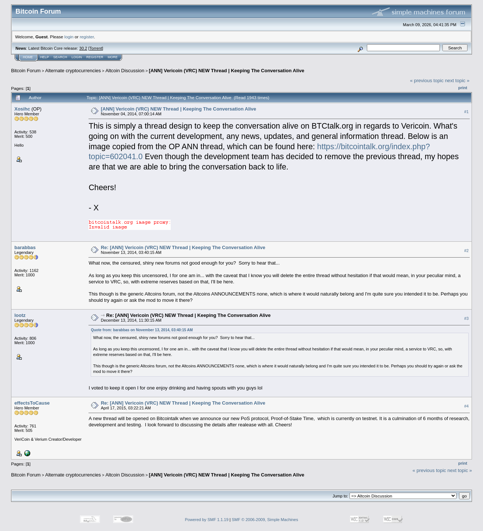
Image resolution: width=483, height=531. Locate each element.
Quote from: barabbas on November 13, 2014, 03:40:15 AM (141, 330)
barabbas (25, 247)
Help (44, 57)
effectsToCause (32, 403)
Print (462, 87)
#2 (466, 250)
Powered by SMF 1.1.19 (207, 519)
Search (60, 57)
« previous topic (427, 80)
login (69, 36)
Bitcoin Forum (26, 70)
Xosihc (22, 109)
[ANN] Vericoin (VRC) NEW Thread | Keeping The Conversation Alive (226, 70)
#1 (466, 111)
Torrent (96, 48)
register (87, 36)
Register (94, 57)
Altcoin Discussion (125, 70)
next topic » (457, 80)
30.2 (83, 48)
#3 (466, 318)
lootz (19, 315)
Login (77, 57)
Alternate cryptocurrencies (73, 70)
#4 (466, 406)
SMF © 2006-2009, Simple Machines (265, 519)
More (113, 57)
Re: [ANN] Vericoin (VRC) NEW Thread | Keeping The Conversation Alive (183, 247)
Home (28, 57)
